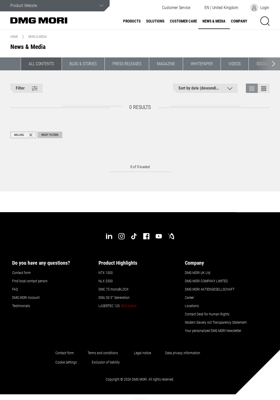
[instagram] (121, 236)
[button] (221, 7)
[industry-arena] (171, 236)
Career (189, 297)
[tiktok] (134, 236)
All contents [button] (41, 63)
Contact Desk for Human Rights (207, 314)
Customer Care (183, 21)
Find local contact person (30, 281)
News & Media (213, 21)
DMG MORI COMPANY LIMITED (206, 281)
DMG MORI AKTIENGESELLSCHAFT (209, 289)
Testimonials (21, 306)
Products (132, 21)
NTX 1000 (106, 273)
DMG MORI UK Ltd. (198, 273)
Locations (192, 306)
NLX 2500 (106, 281)
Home (14, 37)
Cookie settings (66, 362)
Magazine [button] (166, 63)
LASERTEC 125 (117, 306)
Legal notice (142, 353)
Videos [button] (235, 63)
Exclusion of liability (106, 362)
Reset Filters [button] (49, 135)
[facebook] (146, 236)
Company (239, 21)
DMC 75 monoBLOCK (114, 289)
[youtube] (158, 236)
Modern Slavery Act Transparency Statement (216, 322)
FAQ (15, 289)
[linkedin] (109, 236)
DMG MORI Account (26, 297)
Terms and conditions (103, 353)
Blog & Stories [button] (83, 63)
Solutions (155, 21)
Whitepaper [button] (202, 63)
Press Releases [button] (126, 63)
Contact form (21, 273)
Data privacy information (182, 353)
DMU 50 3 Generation (114, 297)
